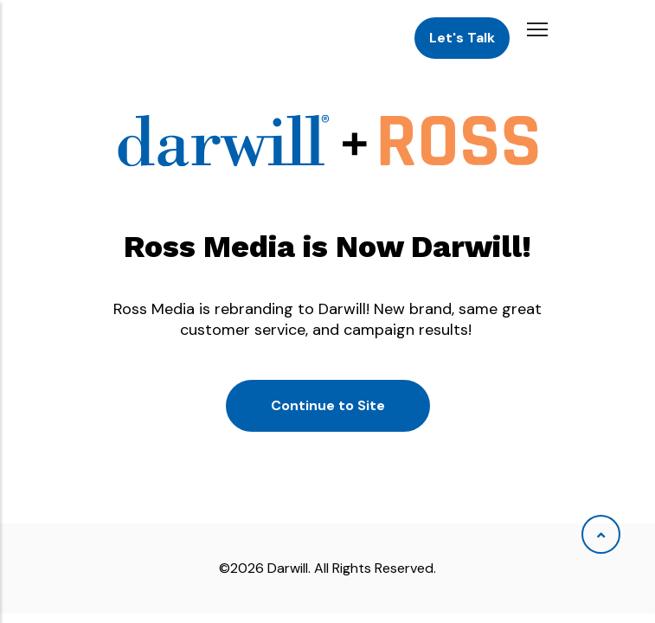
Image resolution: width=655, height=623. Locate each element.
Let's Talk (462, 38)
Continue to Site (328, 405)
